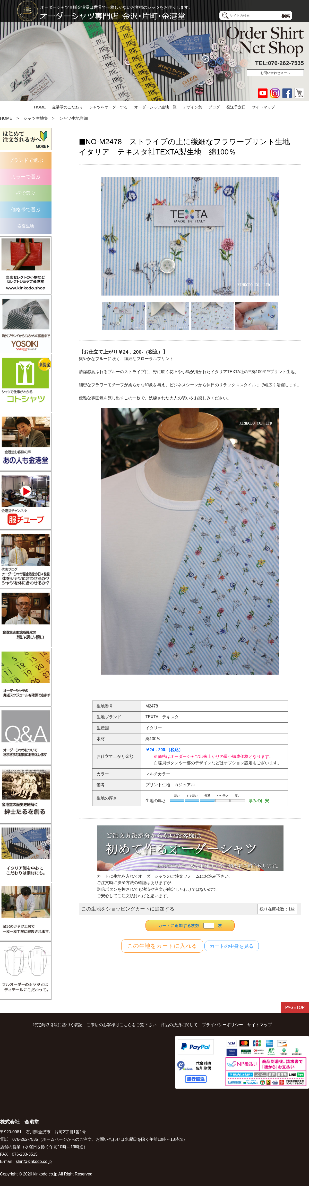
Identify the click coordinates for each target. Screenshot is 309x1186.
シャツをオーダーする (108, 107)
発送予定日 (236, 107)
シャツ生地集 (35, 118)
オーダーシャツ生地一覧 (155, 107)
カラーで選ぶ (25, 176)
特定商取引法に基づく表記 (57, 1024)
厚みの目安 (258, 800)
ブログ (214, 107)
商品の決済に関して (179, 1024)
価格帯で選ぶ (25, 209)
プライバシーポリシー (222, 1024)
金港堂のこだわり (67, 107)
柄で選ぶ (26, 193)
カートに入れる (162, 946)
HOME (40, 107)
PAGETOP (295, 1007)
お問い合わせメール (275, 73)
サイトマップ (263, 107)
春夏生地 (26, 226)
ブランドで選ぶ (26, 160)
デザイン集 (192, 107)
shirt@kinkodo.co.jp (34, 1161)
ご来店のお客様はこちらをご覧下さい (122, 1024)
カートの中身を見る (232, 946)
